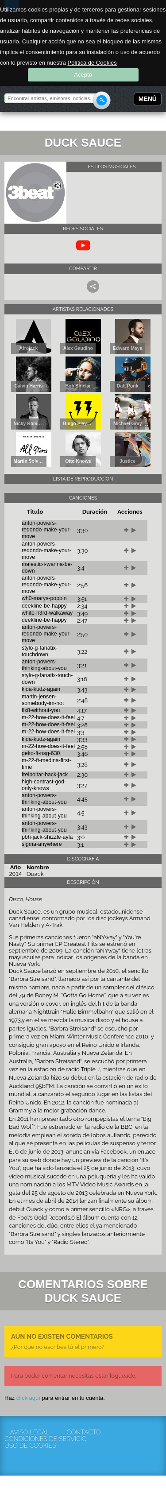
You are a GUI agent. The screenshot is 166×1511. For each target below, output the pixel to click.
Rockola (32, 123)
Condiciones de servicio (29, 1439)
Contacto (84, 1432)
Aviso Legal (29, 1432)
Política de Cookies (91, 62)
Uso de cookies (29, 1445)
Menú (148, 98)
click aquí (28, 1398)
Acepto (83, 74)
